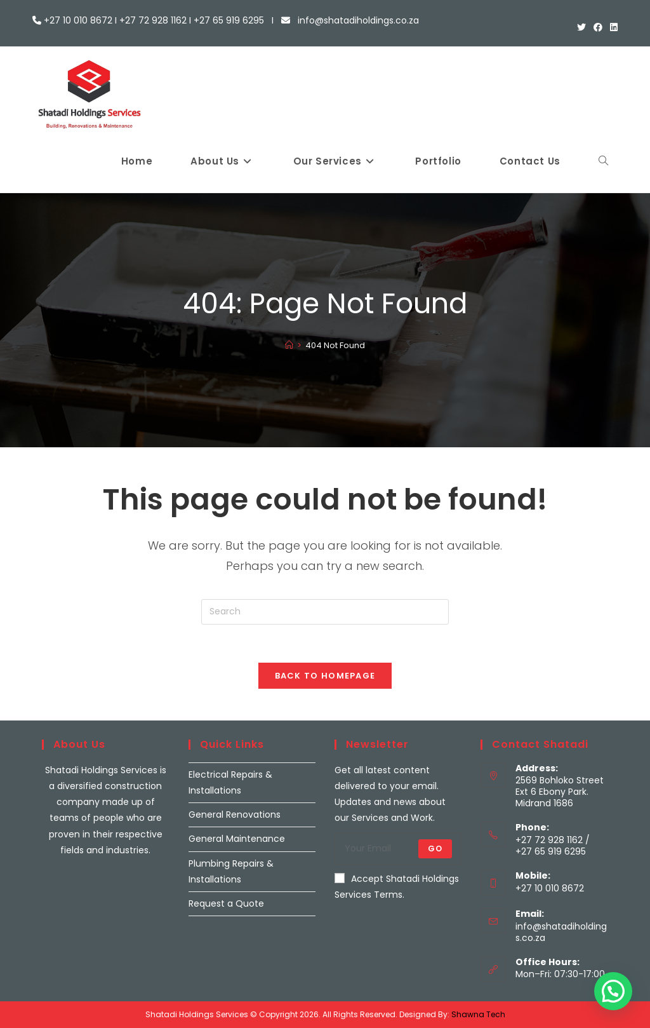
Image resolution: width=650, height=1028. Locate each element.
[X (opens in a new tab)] (581, 27)
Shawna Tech (478, 1014)
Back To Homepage (325, 676)
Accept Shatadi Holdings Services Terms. (397, 886)
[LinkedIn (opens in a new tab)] (612, 27)
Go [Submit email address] (435, 848)
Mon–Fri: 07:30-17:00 (560, 974)
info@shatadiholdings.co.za (561, 932)
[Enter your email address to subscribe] (398, 849)
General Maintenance (237, 838)
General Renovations (235, 814)
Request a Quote (226, 903)
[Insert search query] (325, 612)
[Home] (289, 345)
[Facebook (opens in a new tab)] (598, 27)
